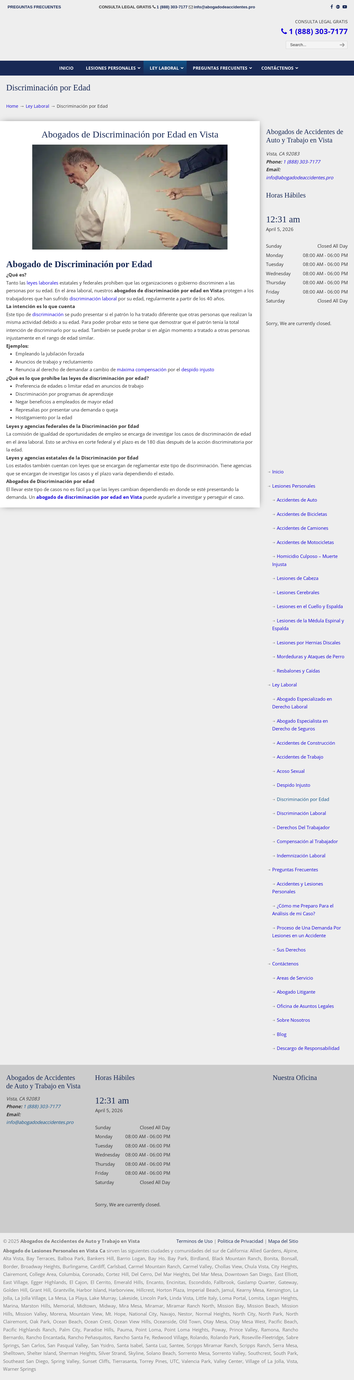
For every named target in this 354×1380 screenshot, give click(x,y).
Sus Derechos (291, 950)
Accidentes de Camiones (302, 528)
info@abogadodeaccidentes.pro (224, 7)
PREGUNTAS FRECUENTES (34, 7)
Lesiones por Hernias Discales (308, 642)
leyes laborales (42, 283)
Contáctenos (285, 963)
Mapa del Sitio (283, 1241)
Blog (281, 1034)
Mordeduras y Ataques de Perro (310, 656)
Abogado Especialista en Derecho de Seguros (300, 725)
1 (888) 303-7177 (172, 7)
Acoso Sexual (291, 771)
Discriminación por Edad (303, 799)
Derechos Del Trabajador (303, 827)
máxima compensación (141, 369)
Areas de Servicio (295, 978)
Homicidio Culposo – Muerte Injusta (305, 560)
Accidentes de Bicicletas (302, 514)
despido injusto (197, 369)
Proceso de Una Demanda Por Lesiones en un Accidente (306, 932)
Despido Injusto (293, 785)
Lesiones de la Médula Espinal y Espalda (308, 624)
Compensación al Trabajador (307, 841)
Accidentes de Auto (297, 500)
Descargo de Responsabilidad (308, 1048)
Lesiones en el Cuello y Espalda (310, 606)
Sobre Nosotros (293, 1020)
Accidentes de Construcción (306, 743)
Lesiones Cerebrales (298, 592)
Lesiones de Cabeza (297, 578)
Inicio (278, 471)
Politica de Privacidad (240, 1241)
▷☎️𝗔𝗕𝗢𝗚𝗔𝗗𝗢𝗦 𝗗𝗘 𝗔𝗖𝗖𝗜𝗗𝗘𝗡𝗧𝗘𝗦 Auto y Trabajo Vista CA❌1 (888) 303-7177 (177, 38)
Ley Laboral (37, 106)
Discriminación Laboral (301, 813)
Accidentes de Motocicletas (305, 542)
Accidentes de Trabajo (300, 757)
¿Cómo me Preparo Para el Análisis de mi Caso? (303, 910)
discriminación (48, 314)
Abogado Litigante (296, 992)
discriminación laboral (93, 298)
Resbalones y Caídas (298, 671)
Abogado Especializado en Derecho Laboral (302, 703)
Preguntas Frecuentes (295, 869)
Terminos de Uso (194, 1241)
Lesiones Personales (293, 486)
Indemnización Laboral (301, 855)
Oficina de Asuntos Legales (305, 1006)
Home (12, 106)
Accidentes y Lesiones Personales (297, 888)
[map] (310, 1130)
